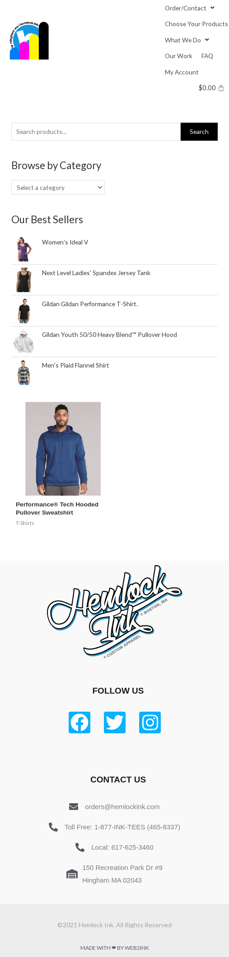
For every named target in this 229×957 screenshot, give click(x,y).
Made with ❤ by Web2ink (114, 947)
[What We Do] (188, 40)
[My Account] (181, 72)
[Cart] (211, 88)
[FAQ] (207, 56)
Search (199, 131)
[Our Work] (178, 56)
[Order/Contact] (190, 8)
